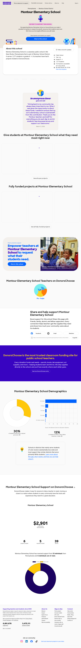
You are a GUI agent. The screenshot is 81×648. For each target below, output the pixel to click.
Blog (72, 614)
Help (63, 3)
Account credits (58, 613)
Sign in (76, 3)
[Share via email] (54, 333)
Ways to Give (58, 609)
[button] (54, 337)
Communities (70, 613)
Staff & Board (45, 618)
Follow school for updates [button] (63, 50)
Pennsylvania (32, 8)
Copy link (74, 337)
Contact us (70, 620)
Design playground (71, 618)
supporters (11, 624)
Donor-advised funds (59, 616)
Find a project (57, 611)
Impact (24, 79)
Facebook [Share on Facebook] (36, 333)
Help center (70, 611)
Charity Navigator (7, 620)
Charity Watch (28, 618)
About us (57, 3)
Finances (44, 616)
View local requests (61, 69)
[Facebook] (31, 641)
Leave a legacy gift (58, 624)
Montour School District (46, 8)
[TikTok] (36, 641)
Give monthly (57, 620)
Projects (33, 79)
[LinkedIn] (26, 641)
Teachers (43, 79)
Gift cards (56, 614)
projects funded (30, 624)
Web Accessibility (46, 622)
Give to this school (40, 39)
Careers (43, 620)
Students (53, 79)
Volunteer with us (58, 622)
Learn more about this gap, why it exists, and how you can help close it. (43, 457)
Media (68, 614)
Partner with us (48, 3)
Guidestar (16, 620)
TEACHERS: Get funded (36, 3)
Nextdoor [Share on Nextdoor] (69, 333)
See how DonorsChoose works (40, 371)
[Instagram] (21, 641)
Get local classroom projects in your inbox (52, 641)
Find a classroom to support (21, 3)
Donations (63, 79)
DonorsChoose (7, 3)
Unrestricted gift (58, 626)
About (16, 79)
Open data (69, 616)
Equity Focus (45, 614)
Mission (43, 611)
